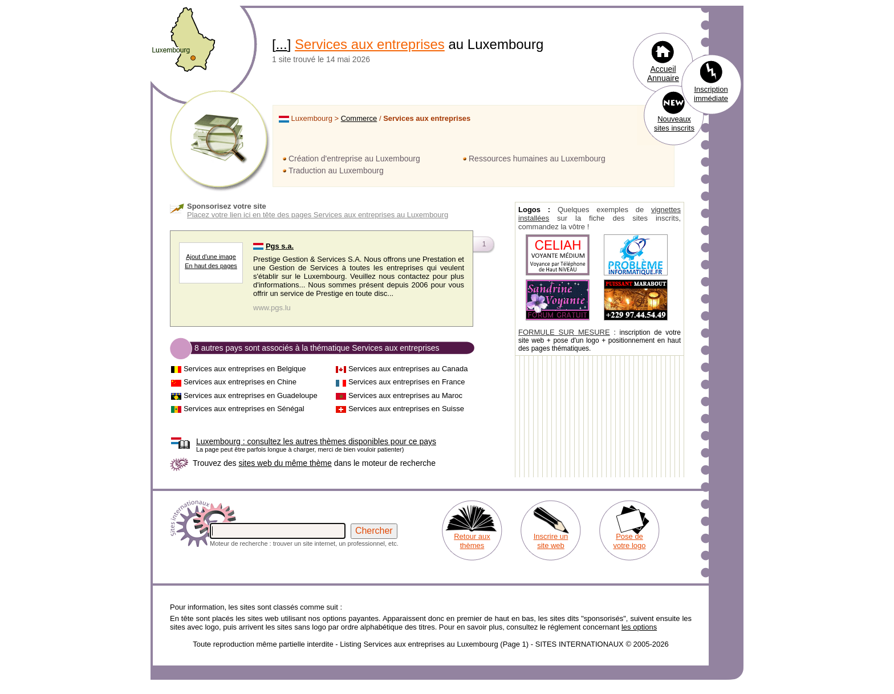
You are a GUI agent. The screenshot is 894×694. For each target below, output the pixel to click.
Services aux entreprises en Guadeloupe (251, 395)
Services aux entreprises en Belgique (245, 368)
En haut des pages (211, 265)
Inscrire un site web (551, 541)
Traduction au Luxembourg (336, 170)
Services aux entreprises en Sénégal (244, 408)
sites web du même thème (284, 463)
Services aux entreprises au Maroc (405, 395)
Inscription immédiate (711, 94)
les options (639, 627)
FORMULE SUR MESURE (564, 332)
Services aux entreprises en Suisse (406, 408)
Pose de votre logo (629, 541)
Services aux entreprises (370, 44)
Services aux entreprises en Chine (240, 382)
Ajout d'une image (211, 256)
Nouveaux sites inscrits (674, 123)
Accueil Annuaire (663, 73)
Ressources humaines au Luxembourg (537, 158)
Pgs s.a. (280, 246)
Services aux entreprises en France (406, 382)
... (281, 44)
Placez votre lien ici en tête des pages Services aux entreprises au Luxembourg (317, 214)
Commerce (359, 118)
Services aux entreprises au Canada (408, 368)
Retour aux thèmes (472, 541)
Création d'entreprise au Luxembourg (354, 158)
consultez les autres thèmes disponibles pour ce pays (316, 441)
